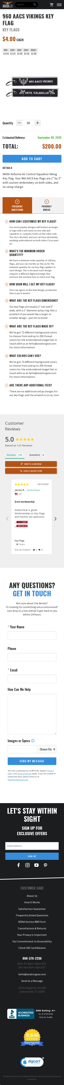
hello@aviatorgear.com (18, 779)
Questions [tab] (34, 454)
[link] (32, 1063)
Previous (7, 518)
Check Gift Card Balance (32, 947)
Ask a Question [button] (33, 470)
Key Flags (19, 540)
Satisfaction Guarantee (32, 909)
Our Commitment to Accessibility (32, 941)
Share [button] (20, 544)
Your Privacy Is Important (32, 934)
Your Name (16, 627)
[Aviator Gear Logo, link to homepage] (8, 5)
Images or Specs (21, 740)
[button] (35, 549)
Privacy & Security (50, 1076)
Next (55, 518)
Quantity (8, 123)
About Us (32, 895)
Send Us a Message (32, 981)
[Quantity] (28, 123)
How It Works (32, 902)
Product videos (47, 207)
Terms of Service (24, 773)
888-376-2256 (32, 958)
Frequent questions (17, 207)
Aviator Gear (15, 1076)
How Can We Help (19, 689)
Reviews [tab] (11, 454)
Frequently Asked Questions (32, 915)
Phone (12, 648)
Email (13, 670)
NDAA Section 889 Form (32, 921)
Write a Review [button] (32, 464)
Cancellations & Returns (32, 928)
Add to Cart (32, 158)
